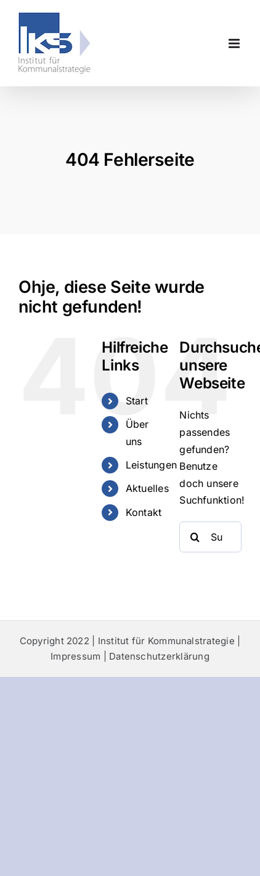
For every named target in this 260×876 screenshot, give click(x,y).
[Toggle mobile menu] (235, 43)
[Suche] (194, 537)
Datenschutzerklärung (159, 656)
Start (137, 401)
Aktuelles (147, 488)
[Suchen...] (210, 537)
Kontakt (144, 512)
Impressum (75, 656)
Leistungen (151, 465)
